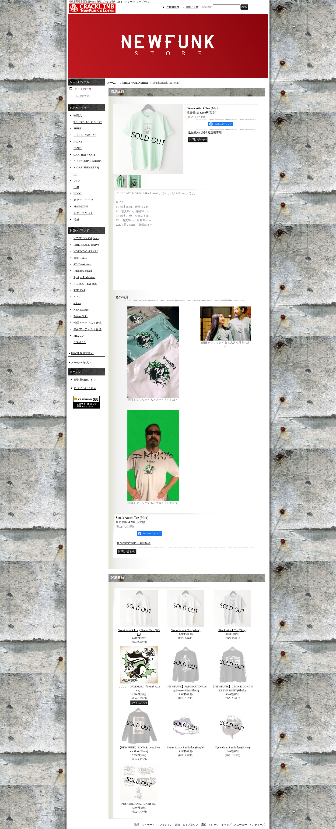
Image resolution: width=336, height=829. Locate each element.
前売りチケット (83, 213)
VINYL (78, 193)
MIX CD (79, 335)
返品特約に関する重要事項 (205, 132)
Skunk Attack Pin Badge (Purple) (185, 747)
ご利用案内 (172, 7)
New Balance (81, 309)
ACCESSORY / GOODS (88, 161)
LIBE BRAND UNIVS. (87, 244)
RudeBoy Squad (83, 270)
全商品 (78, 115)
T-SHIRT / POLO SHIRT (88, 122)
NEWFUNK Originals (86, 238)
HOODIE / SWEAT (85, 135)
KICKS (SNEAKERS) (86, 167)
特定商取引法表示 (82, 353)
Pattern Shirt (81, 316)
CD (75, 174)
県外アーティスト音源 (88, 329)
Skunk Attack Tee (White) (185, 630)
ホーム (111, 82)
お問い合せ (192, 7)
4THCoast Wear (82, 264)
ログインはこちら (85, 388)
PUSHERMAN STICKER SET (139, 803)
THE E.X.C (80, 258)
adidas (77, 303)
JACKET (79, 141)
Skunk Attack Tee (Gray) (232, 630)
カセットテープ (83, 200)
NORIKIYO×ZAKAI (86, 251)
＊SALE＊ (80, 342)
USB (76, 187)
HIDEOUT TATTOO (85, 283)
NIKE (77, 297)
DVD (77, 180)
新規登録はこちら (85, 379)
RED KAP (79, 290)
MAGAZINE (81, 206)
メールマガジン (81, 362)
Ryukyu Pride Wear (84, 277)
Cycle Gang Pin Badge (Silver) (232, 747)
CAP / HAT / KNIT (84, 154)
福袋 (76, 219)
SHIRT (77, 128)
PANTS (78, 148)
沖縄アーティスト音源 (88, 322)
